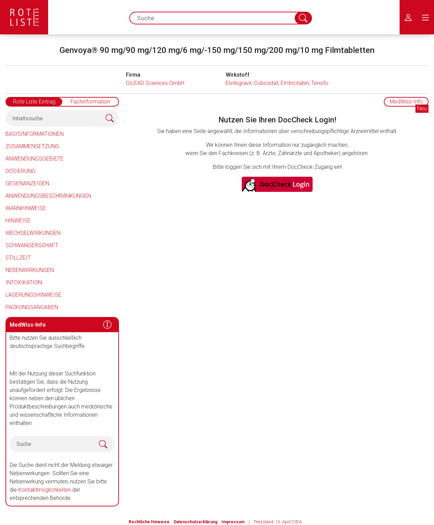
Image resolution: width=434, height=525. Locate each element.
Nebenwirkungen (30, 270)
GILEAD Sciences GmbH (155, 83)
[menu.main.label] (425, 17)
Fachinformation (90, 101)
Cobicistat (266, 83)
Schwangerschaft (32, 245)
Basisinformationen (35, 134)
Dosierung (20, 171)
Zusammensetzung (32, 146)
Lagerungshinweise (34, 295)
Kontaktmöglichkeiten (44, 489)
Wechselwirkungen (33, 233)
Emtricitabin (295, 83)
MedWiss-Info (406, 101)
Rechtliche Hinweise (149, 521)
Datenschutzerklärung (195, 521)
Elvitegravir (238, 83)
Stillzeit (18, 257)
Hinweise (18, 220)
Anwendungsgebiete (35, 158)
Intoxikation (24, 282)
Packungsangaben (32, 307)
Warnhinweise (26, 208)
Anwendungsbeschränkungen (48, 196)
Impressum (233, 521)
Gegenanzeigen (27, 183)
